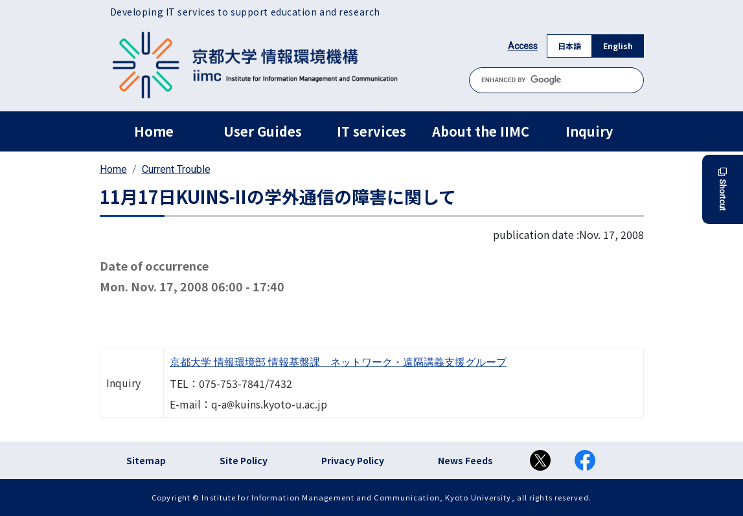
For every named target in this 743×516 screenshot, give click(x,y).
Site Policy (244, 460)
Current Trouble (176, 169)
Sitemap (146, 460)
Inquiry (589, 131)
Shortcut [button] (722, 189)
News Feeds (465, 460)
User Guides (262, 131)
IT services (371, 131)
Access (523, 46)
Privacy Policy (352, 460)
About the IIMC (480, 131)
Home (154, 131)
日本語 (569, 45)
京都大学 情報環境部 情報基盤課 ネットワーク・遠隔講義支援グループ (338, 362)
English (618, 45)
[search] (556, 79)
